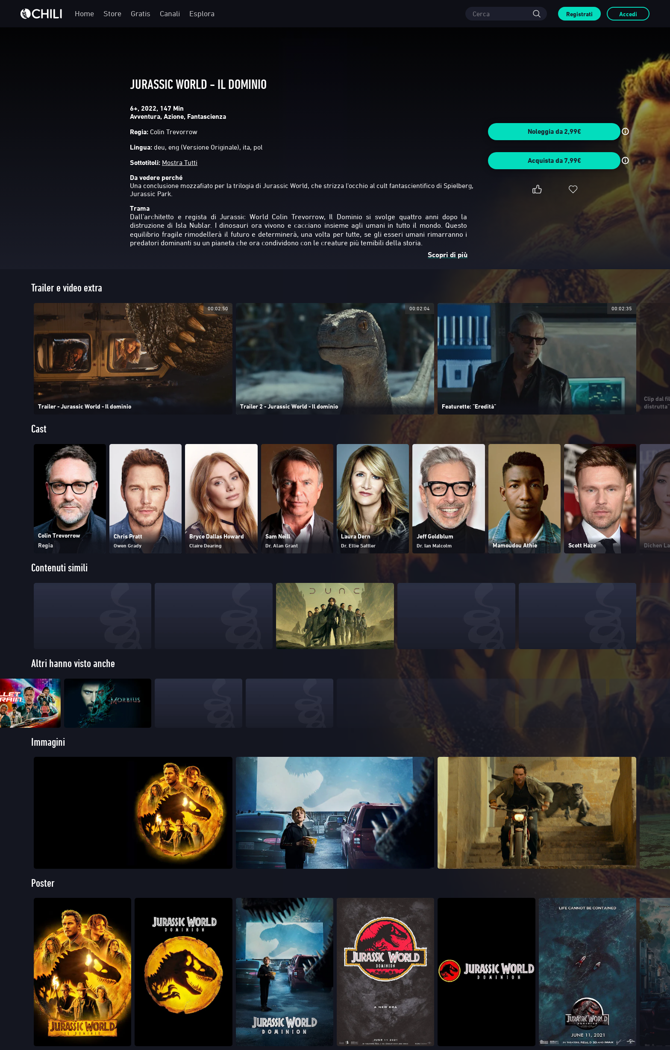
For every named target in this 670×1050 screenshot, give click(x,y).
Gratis (140, 13)
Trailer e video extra (66, 288)
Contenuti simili (59, 568)
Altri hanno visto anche (73, 663)
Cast (39, 429)
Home (84, 13)
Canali (170, 13)
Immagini (48, 759)
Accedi (628, 14)
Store (112, 13)
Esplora (202, 13)
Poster (43, 900)
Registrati (579, 14)
